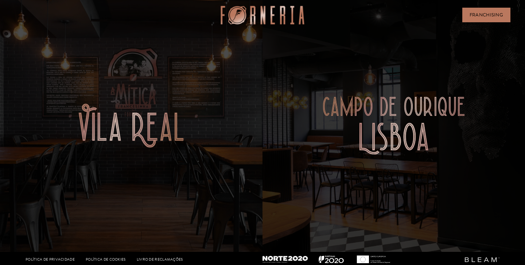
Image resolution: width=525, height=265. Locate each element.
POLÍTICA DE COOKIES (106, 259)
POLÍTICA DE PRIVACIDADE (50, 259)
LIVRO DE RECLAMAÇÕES (160, 259)
